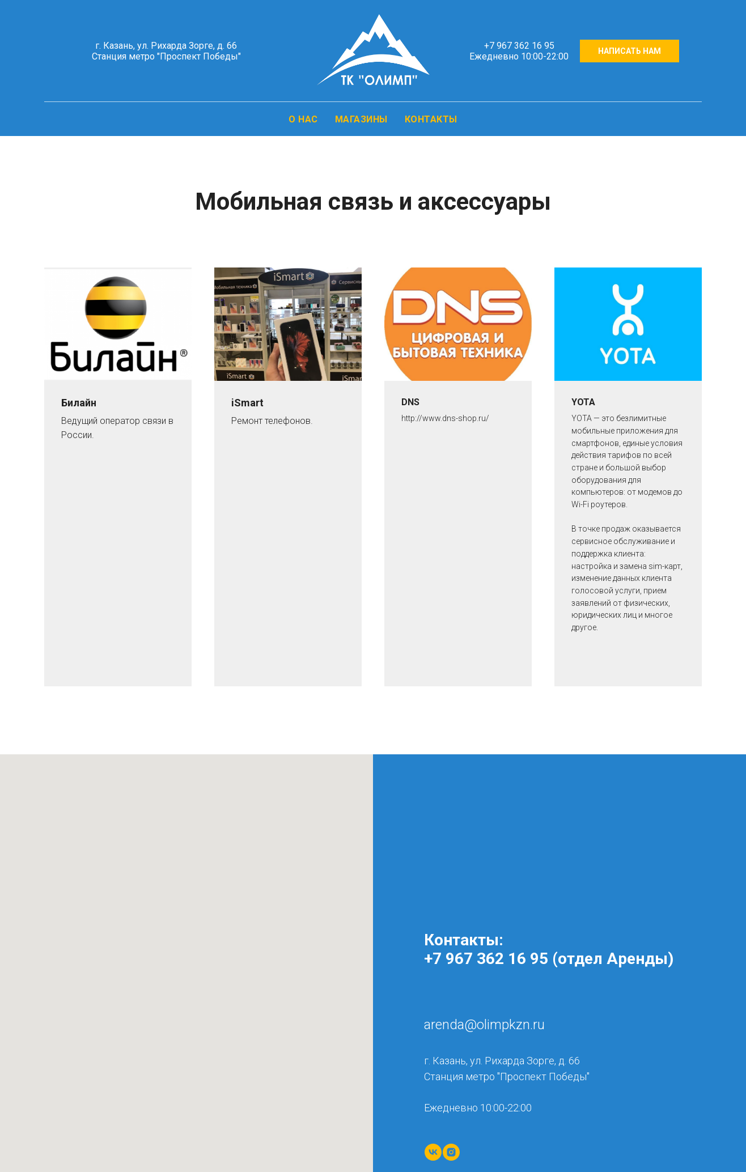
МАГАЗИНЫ (361, 119)
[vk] (433, 1152)
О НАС (303, 119)
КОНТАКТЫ (431, 119)
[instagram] (451, 1152)
